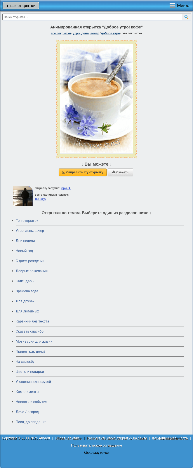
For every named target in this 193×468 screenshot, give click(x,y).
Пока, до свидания (31, 422)
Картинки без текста (32, 321)
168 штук (40, 199)
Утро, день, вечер (30, 231)
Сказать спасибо (29, 331)
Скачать (120, 172)
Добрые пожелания (32, 271)
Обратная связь (68, 438)
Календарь (25, 281)
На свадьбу (25, 361)
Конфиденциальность (170, 438)
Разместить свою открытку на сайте (117, 438)
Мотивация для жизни (34, 341)
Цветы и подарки (30, 372)
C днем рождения (30, 261)
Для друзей (25, 301)
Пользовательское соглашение (96, 445)
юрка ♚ (66, 188)
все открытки (20, 5)
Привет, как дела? (30, 351)
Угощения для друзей (33, 382)
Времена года (27, 291)
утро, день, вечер (86, 33)
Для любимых (27, 311)
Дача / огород (27, 412)
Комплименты (27, 392)
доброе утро (110, 33)
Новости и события (31, 402)
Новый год (24, 251)
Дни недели (25, 241)
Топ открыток (27, 221)
